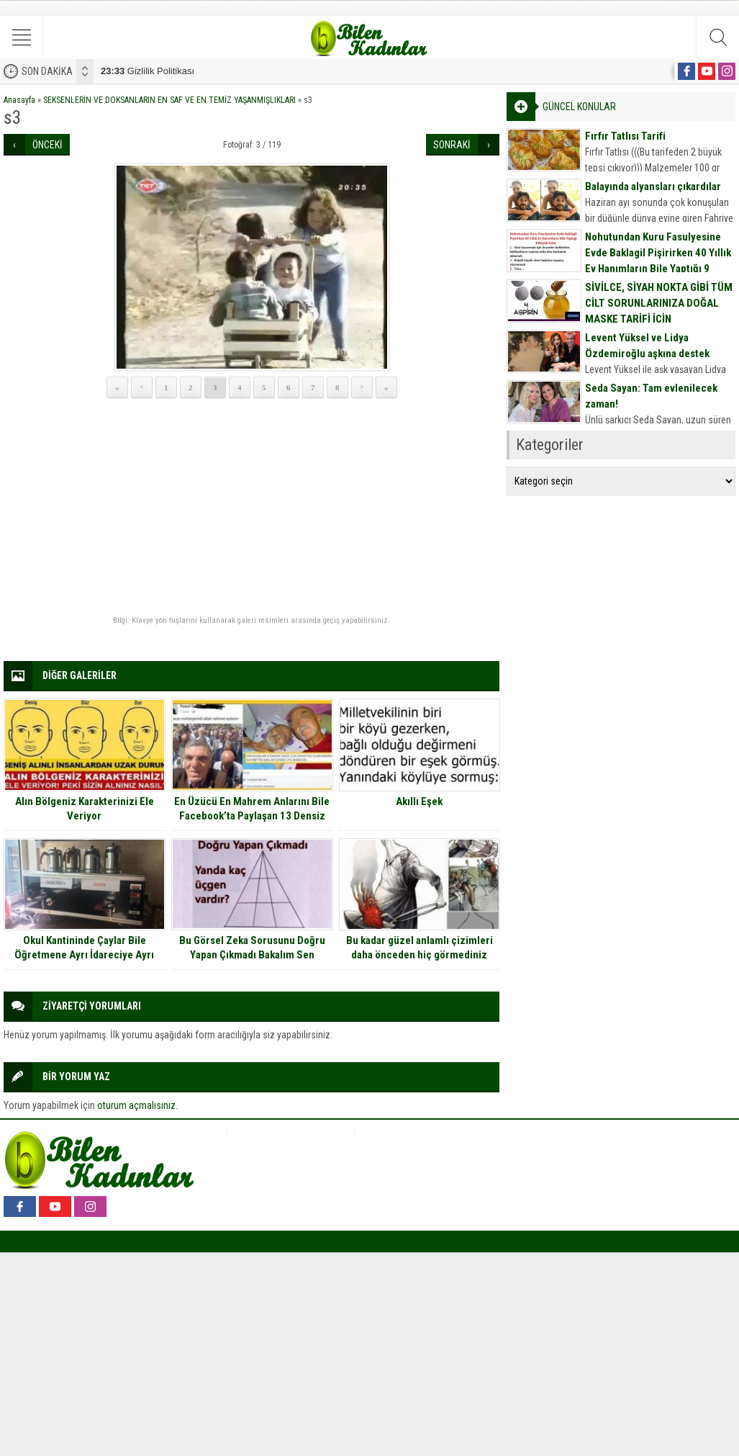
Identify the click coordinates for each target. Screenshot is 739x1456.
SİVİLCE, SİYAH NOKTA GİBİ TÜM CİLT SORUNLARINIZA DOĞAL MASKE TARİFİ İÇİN (659, 303)
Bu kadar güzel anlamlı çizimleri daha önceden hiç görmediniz (419, 947)
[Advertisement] (251, 507)
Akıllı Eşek (419, 801)
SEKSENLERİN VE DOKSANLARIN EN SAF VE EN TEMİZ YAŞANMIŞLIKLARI (169, 100)
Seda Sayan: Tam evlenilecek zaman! (651, 396)
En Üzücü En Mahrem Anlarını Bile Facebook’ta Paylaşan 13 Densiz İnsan (252, 816)
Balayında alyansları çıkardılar (653, 186)
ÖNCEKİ (47, 144)
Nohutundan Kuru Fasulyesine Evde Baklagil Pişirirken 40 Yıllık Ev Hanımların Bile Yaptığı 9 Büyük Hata (658, 260)
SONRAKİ (452, 144)
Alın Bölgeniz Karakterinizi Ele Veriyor (84, 808)
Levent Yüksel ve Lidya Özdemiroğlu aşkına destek (647, 345)
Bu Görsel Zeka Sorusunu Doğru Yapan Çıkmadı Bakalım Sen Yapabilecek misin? (252, 955)
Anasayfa (19, 100)
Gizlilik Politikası (147, 71)
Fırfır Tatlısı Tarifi (625, 136)
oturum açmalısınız (136, 1105)
